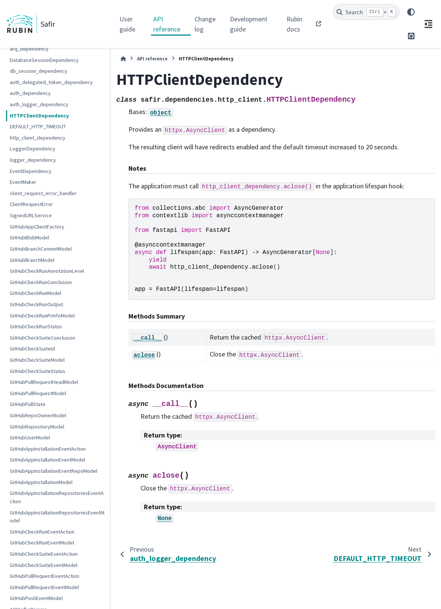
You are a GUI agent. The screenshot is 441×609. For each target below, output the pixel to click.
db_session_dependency (38, 71)
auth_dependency (30, 93)
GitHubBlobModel (29, 237)
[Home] (123, 58)
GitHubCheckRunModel (35, 293)
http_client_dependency (37, 137)
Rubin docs (294, 24)
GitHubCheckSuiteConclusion (42, 337)
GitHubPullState (27, 404)
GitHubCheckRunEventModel (42, 542)
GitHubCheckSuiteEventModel (43, 565)
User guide (127, 24)
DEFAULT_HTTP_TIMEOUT (38, 126)
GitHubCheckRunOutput (36, 304)
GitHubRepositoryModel (37, 426)
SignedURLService (31, 215)
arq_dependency (29, 48)
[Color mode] (410, 12)
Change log (205, 24)
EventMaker (23, 182)
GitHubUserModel (30, 437)
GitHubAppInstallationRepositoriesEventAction (57, 497)
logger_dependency (33, 159)
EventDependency (30, 171)
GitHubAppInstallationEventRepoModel (53, 471)
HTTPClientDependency (39, 115)
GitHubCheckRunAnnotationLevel (47, 271)
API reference (166, 24)
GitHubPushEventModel (36, 598)
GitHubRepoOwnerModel (38, 415)
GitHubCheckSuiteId (32, 348)
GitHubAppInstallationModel (41, 482)
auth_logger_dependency (39, 104)
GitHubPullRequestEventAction (44, 576)
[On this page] (428, 24)
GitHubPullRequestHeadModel (44, 382)
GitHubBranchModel (32, 260)
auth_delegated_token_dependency (51, 82)
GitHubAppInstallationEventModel (47, 459)
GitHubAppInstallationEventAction (48, 448)
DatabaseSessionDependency (44, 60)
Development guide (248, 24)
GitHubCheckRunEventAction (42, 531)
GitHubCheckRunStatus (36, 326)
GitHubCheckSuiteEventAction (44, 553)
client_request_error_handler (43, 193)
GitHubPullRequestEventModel (44, 587)
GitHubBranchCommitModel (41, 248)
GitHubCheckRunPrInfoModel (42, 315)
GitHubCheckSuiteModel (37, 359)
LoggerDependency (32, 148)
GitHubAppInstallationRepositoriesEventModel (57, 516)
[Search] (366, 12)
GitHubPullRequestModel (38, 393)
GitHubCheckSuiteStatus (37, 371)
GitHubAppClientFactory (37, 226)
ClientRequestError (31, 204)
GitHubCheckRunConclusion (41, 282)
